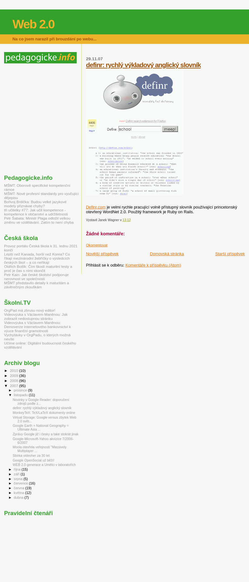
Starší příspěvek (230, 253)
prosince (21, 390)
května (19, 493)
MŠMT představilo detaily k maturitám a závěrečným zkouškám (36, 285)
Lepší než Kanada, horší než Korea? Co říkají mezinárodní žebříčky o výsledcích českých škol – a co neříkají (37, 258)
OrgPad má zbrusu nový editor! (29, 310)
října (18, 469)
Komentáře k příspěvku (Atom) (153, 265)
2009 (14, 375)
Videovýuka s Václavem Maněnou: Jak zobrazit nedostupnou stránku (36, 316)
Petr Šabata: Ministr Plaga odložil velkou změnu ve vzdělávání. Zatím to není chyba (39, 220)
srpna (19, 479)
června (19, 488)
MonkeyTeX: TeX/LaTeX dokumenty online (44, 412)
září (17, 474)
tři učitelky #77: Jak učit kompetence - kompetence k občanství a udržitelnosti (36, 212)
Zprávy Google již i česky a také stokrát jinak (46, 434)
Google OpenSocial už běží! (33, 460)
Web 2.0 (33, 24)
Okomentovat (96, 245)
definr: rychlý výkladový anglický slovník (143, 64)
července (21, 483)
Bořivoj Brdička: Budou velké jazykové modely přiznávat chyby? (35, 204)
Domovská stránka (167, 253)
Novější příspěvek (102, 253)
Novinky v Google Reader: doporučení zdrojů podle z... (41, 401)
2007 (14, 386)
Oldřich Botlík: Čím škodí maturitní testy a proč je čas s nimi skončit (38, 268)
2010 (14, 370)
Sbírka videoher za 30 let (31, 455)
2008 (14, 381)
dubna (19, 497)
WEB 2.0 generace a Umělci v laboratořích (44, 465)
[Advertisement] (57, 119)
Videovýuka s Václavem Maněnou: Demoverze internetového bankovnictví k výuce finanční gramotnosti (37, 326)
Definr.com (95, 207)
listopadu (21, 395)
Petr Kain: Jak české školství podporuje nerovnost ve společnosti (36, 277)
